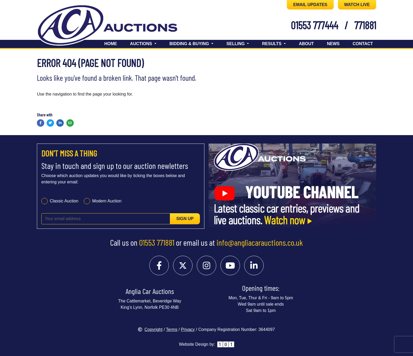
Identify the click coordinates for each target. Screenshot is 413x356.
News (333, 43)
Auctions (141, 43)
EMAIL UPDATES (310, 4)
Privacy (188, 329)
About (306, 43)
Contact (363, 43)
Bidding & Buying (189, 43)
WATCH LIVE (357, 4)
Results (272, 43)
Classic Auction (64, 201)
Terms (172, 329)
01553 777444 (314, 25)
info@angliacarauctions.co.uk (260, 242)
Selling (236, 43)
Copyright (150, 329)
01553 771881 (156, 242)
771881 (365, 25)
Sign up (185, 218)
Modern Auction (106, 201)
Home (110, 43)
